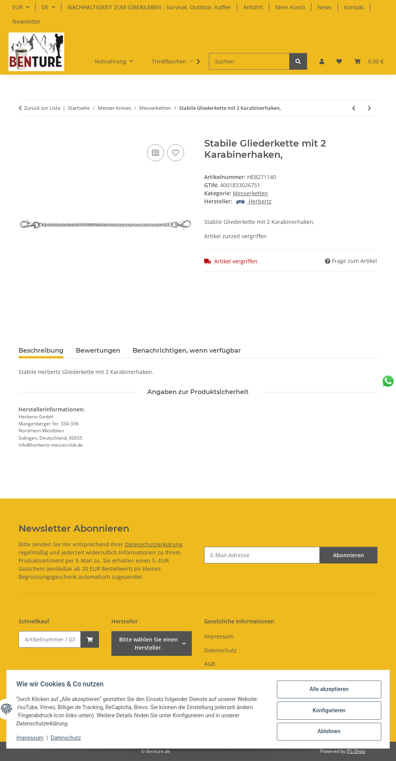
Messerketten (250, 193)
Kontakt (354, 7)
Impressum (32, 738)
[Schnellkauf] (50, 639)
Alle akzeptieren (326, 690)
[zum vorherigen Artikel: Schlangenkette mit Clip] (354, 108)
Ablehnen (326, 730)
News (324, 7)
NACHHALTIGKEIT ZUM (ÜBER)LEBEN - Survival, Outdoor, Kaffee (149, 7)
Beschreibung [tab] (41, 350)
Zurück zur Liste (42, 107)
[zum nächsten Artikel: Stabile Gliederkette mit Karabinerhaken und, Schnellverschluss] (369, 108)
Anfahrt (253, 7)
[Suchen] (249, 61)
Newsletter (26, 21)
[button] (321, 61)
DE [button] (45, 7)
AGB (209, 663)
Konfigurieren (326, 710)
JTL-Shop (355, 751)
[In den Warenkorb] (25, 134)
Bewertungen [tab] (98, 350)
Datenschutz (68, 738)
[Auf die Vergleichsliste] (155, 152)
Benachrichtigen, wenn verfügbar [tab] (187, 350)
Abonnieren (348, 555)
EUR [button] (17, 7)
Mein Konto (290, 7)
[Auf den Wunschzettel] (175, 152)
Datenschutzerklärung (154, 544)
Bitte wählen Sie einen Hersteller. (148, 643)
